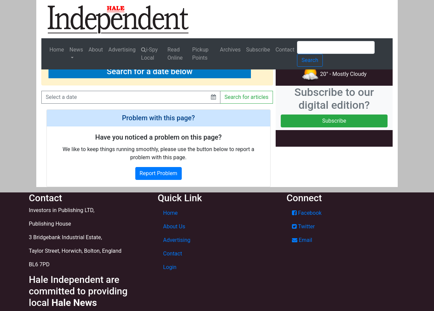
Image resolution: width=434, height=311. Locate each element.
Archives (230, 49)
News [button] (76, 49)
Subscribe (258, 49)
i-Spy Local (149, 53)
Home (57, 49)
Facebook (306, 213)
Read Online (175, 53)
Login (169, 267)
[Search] (336, 47)
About (95, 49)
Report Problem (158, 173)
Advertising (122, 49)
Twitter (303, 226)
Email (302, 240)
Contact (284, 49)
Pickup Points (200, 53)
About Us (174, 226)
